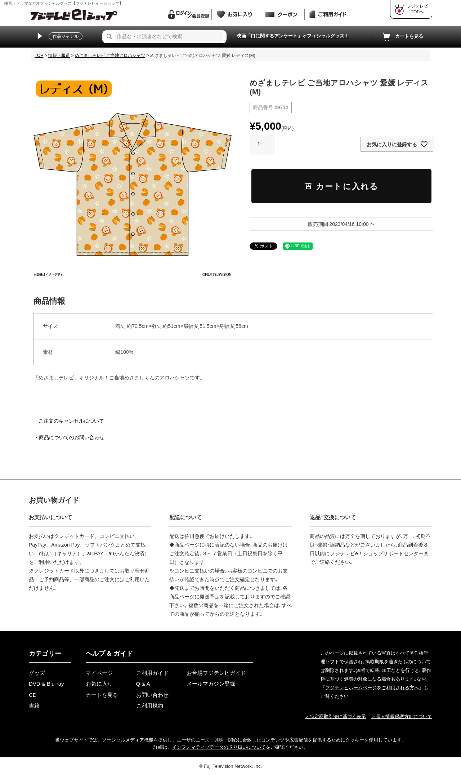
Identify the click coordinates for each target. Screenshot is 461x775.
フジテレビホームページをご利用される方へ (372, 687)
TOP (39, 55)
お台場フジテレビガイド (216, 673)
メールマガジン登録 (211, 684)
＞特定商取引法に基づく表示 (335, 716)
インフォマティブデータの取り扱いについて (219, 747)
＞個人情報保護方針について (401, 716)
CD (33, 695)
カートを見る (402, 36)
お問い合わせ (152, 695)
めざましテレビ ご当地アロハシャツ (110, 55)
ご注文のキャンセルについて (71, 421)
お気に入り (99, 684)
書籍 (34, 706)
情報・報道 (59, 55)
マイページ (99, 673)
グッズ (37, 673)
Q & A (143, 684)
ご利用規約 (149, 706)
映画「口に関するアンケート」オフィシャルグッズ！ (293, 36)
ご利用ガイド (152, 673)
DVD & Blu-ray (46, 684)
